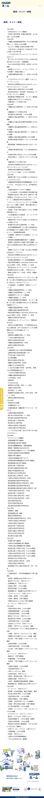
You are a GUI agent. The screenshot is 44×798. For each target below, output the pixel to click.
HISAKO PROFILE (2, 395)
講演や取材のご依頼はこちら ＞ (14, 778)
